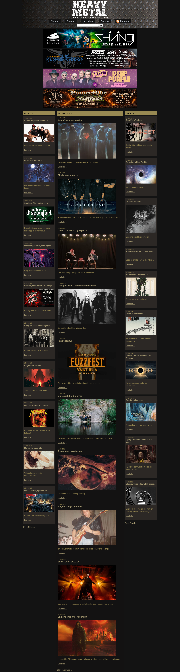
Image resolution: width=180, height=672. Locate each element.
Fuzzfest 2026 (65, 341)
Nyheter (55, 21)
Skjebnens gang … (68, 175)
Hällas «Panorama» (134, 314)
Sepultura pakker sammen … (37, 121)
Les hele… (28, 150)
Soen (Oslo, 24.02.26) (69, 561)
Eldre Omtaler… (131, 523)
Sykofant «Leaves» (134, 400)
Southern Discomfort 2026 (36, 203)
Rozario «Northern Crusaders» (139, 251)
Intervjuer (88, 21)
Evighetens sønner (32, 366)
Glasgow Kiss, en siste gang (37, 326)
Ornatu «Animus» (133, 201)
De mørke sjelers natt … (70, 120)
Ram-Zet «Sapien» (134, 120)
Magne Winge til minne (70, 506)
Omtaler (71, 21)
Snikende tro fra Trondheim (72, 617)
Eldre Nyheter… (30, 527)
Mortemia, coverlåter (33, 448)
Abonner (122, 21)
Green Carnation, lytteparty (72, 230)
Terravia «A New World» (136, 162)
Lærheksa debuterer (33, 161)
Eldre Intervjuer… (64, 670)
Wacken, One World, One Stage (38, 286)
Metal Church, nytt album (35, 491)
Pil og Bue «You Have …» (137, 274)
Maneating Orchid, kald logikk (37, 246)
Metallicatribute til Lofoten (36, 405)
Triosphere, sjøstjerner (70, 451)
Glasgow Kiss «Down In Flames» (140, 484)
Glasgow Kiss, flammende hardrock (77, 285)
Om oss (105, 21)
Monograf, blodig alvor (70, 396)
